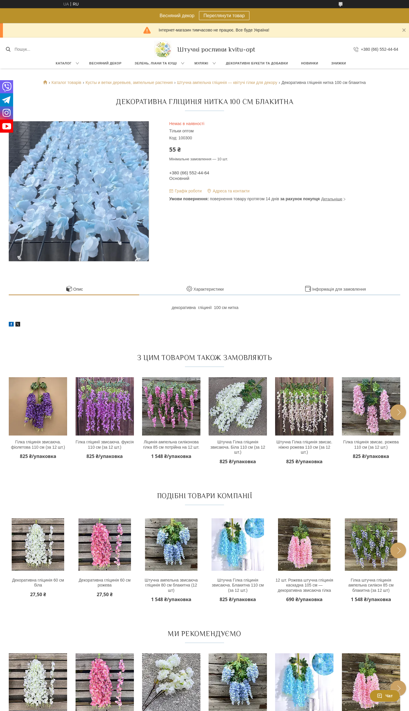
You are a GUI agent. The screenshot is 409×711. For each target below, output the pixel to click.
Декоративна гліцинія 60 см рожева (105, 583)
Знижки (338, 63)
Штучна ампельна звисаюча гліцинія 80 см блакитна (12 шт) (171, 585)
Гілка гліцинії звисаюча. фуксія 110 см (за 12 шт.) (105, 445)
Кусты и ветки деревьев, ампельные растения (129, 82)
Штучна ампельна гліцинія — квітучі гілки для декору (227, 82)
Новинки (309, 63)
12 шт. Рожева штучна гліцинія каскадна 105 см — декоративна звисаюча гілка (304, 585)
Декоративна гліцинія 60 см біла (38, 583)
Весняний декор (105, 63)
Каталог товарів (66, 82)
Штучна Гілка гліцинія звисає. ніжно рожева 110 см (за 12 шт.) (304, 447)
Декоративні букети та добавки (257, 63)
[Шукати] (8, 49)
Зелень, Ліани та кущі (155, 63)
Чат (385, 695)
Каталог (63, 63)
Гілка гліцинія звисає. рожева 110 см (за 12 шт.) (370, 445)
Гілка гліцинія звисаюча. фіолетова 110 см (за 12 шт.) (38, 445)
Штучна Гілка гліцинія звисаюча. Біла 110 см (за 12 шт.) (237, 447)
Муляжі (201, 63)
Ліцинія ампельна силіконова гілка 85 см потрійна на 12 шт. (171, 445)
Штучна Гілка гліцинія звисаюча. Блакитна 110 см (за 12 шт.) (238, 585)
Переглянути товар (224, 15)
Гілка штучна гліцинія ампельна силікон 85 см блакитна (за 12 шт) (371, 585)
